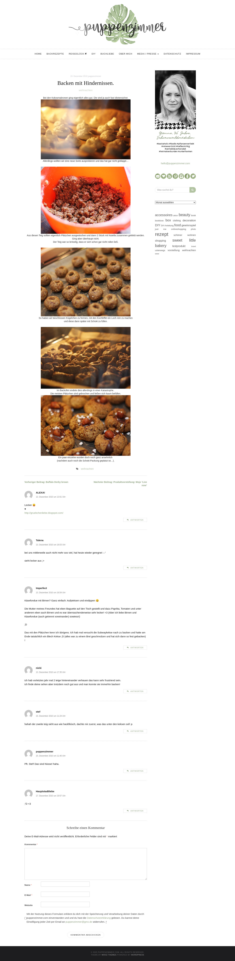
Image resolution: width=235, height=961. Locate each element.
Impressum (193, 54)
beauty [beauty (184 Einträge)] (184, 215)
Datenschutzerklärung (99, 917)
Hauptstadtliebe (45, 791)
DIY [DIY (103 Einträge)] (157, 225)
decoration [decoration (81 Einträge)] (189, 220)
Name (28, 885)
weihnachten (86, 90)
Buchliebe (107, 54)
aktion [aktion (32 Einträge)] (175, 215)
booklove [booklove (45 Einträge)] (159, 220)
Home (38, 54)
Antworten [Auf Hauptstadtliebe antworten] (136, 811)
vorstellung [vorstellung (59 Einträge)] (174, 250)
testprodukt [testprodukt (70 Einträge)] (179, 246)
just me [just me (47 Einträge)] (160, 229)
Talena (39, 540)
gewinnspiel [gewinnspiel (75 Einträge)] (188, 225)
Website (28, 905)
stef (38, 711)
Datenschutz (172, 54)
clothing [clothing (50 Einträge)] (177, 220)
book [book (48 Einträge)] (193, 215)
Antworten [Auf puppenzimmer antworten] (136, 771)
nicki (38, 668)
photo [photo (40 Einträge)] (193, 229)
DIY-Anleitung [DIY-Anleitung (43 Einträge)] (167, 225)
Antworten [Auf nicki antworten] (136, 691)
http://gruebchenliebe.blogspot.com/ (43, 512)
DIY (94, 54)
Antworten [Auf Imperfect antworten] (136, 648)
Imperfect (41, 588)
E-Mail (28, 895)
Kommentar (31, 844)
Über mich (125, 54)
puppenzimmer (94, 76)
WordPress (137, 955)
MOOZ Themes (109, 955)
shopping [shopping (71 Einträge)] (160, 240)
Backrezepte (55, 54)
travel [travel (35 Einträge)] (193, 246)
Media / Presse (148, 54)
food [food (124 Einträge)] (177, 225)
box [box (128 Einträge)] (168, 220)
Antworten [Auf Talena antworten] (136, 568)
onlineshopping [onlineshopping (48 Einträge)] (178, 229)
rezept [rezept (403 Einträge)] (161, 234)
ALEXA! (40, 492)
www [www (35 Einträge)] (157, 254)
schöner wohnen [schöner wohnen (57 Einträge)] (185, 235)
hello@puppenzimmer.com (175, 163)
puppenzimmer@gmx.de (78, 921)
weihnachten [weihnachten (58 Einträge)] (189, 250)
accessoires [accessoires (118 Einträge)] (163, 215)
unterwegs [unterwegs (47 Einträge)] (160, 250)
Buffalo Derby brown (46, 482)
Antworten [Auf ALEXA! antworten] (136, 520)
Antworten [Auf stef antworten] (136, 731)
